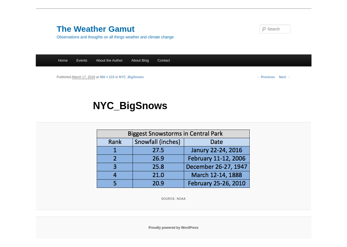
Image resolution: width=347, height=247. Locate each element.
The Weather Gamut (96, 28)
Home (63, 60)
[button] (173, 158)
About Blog (140, 60)
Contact (164, 60)
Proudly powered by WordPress (173, 228)
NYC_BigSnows (131, 77)
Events (81, 60)
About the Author (109, 60)
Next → (284, 77)
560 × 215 (107, 77)
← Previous (266, 77)
